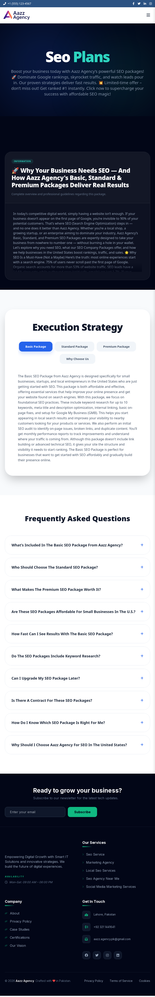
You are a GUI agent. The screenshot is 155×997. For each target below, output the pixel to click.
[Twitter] (139, 4)
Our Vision (15, 947)
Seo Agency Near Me (100, 880)
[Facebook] (133, 4)
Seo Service (93, 856)
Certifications (17, 939)
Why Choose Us (99, 360)
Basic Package (55, 347)
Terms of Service (121, 982)
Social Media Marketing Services (109, 888)
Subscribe (82, 813)
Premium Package (57, 360)
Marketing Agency (98, 864)
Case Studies (17, 931)
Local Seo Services (98, 872)
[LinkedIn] (145, 4)
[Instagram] (150, 4)
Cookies (144, 982)
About (12, 914)
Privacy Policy (18, 923)
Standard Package (96, 347)
